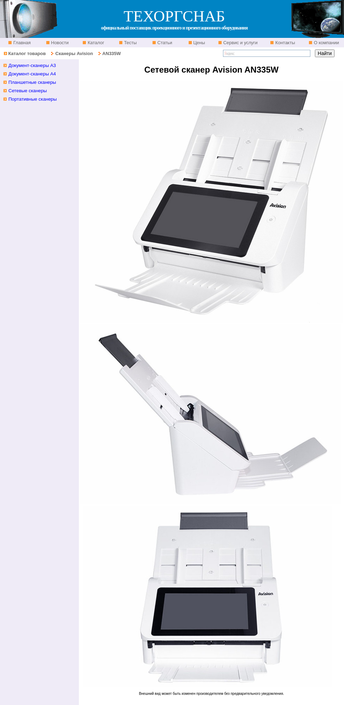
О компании (325, 42)
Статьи (164, 42)
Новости (59, 42)
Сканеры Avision (74, 53)
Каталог (95, 42)
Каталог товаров (27, 53)
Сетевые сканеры (27, 90)
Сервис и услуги (240, 42)
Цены (198, 42)
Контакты (284, 42)
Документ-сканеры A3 (32, 65)
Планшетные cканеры (32, 82)
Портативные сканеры (32, 99)
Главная (21, 42)
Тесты (130, 42)
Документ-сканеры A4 (32, 73)
